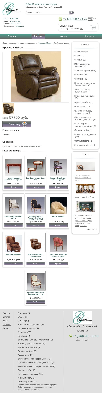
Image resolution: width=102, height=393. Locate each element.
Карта (5, 328)
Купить (13, 187)
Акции (63, 36)
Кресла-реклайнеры (13, 254)
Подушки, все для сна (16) (30, 374)
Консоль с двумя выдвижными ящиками (13, 179)
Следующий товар (61, 43)
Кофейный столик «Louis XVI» (35, 179)
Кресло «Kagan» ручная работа (13, 217)
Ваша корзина (66, 26)
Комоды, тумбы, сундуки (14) (82, 90)
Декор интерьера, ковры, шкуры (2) (83, 112)
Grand (4, 43)
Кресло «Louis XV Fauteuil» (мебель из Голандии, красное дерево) (35, 219)
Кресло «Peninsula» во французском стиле (35, 293)
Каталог (38, 36)
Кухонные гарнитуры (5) (29, 347)
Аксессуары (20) (82, 107)
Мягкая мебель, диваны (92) (82, 65)
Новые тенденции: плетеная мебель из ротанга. (83, 177)
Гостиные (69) (81, 75)
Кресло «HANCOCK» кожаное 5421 (36, 255)
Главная (12, 36)
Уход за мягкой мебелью (85, 197)
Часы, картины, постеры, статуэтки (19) (86, 125)
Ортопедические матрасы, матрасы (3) (85, 118)
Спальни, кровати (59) (85, 70)
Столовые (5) (81, 51)
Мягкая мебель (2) (83, 141)
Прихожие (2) (81, 79)
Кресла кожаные (58, 216)
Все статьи (92, 229)
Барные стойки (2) (83, 130)
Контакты (89, 36)
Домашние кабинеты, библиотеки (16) (85, 84)
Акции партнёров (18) (85, 145)
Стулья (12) (80, 60)
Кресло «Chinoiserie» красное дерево (58, 179)
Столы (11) (80, 56)
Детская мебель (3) (84, 102)
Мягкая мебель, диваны (27, 43)
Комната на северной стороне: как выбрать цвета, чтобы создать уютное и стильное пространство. (83, 221)
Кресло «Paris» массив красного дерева (58, 255)
